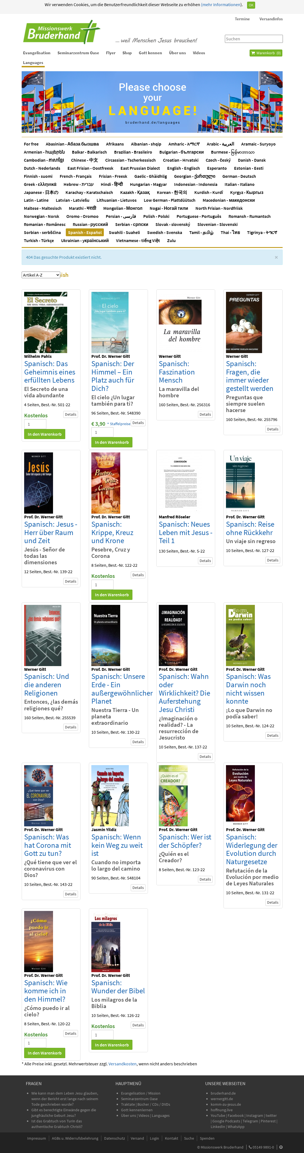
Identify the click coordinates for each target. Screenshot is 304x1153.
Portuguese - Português (199, 216)
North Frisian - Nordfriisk (219, 208)
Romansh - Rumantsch (249, 216)
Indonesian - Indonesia (195, 184)
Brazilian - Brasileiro (133, 152)
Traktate (128, 1104)
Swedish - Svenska (164, 232)
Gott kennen (150, 52)
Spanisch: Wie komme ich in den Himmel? (45, 991)
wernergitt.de (222, 1098)
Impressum (36, 1138)
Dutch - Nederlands (42, 168)
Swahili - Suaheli (124, 232)
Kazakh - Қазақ (135, 192)
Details (70, 414)
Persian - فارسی (121, 216)
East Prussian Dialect (140, 168)
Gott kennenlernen (137, 1109)
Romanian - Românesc (45, 224)
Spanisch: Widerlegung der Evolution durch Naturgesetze (251, 849)
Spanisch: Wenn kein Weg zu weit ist (117, 845)
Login (154, 1138)
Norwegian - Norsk (41, 216)
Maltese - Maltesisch (43, 208)
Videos (199, 52)
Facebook (236, 1115)
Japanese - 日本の (41, 192)
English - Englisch (183, 168)
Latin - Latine (36, 200)
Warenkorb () (266, 52)
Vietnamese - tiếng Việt (138, 240)
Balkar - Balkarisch (89, 152)
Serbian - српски (131, 224)
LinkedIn (218, 1126)
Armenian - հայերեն (44, 152)
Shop (127, 52)
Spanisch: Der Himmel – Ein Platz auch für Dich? (112, 376)
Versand (137, 1138)
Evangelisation (37, 52)
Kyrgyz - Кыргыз (246, 192)
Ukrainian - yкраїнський (85, 240)
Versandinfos (271, 18)
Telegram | (252, 1121)
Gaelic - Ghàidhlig (150, 176)
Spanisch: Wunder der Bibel (118, 987)
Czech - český (218, 160)
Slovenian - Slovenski (217, 224)
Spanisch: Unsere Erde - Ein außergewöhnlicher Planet (122, 688)
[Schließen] (276, 257)
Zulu (171, 240)
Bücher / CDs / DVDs (153, 1104)
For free (31, 144)
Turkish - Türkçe (39, 240)
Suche (189, 1138)
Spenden (207, 1138)
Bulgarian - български (181, 152)
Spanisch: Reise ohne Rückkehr (250, 528)
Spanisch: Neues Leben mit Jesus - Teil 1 (185, 532)
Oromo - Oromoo (82, 216)
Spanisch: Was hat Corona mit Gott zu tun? (47, 845)
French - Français (76, 176)
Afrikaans (115, 144)
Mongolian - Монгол (123, 208)
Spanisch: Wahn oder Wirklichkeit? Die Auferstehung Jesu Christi (184, 692)
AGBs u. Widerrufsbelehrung (75, 1138)
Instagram (254, 1115)
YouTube (218, 1115)
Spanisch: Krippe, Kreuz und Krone (112, 532)
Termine (242, 18)
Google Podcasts (226, 1121)
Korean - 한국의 (172, 192)
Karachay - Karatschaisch (89, 192)
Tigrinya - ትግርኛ (262, 232)
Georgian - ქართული (194, 176)
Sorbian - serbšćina (42, 232)
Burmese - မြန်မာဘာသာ (233, 152)
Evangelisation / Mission (140, 1093)
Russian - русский (90, 224)
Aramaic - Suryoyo (258, 144)
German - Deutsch (239, 176)
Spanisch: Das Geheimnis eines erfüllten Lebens (49, 372)
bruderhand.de (223, 1093)
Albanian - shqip (146, 144)
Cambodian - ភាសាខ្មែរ (44, 160)
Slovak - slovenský (172, 224)
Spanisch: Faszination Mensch (177, 372)
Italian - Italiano (240, 184)
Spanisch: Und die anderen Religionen (46, 684)
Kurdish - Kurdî (208, 192)
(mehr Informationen (220, 4)
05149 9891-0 (263, 1147)
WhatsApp (236, 1126)
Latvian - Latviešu (73, 200)
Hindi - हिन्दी (112, 184)
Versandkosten (123, 1063)
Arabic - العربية (220, 144)
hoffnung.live (222, 1109)
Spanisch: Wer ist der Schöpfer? (185, 841)
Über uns (177, 52)
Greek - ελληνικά (40, 184)
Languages (33, 62)
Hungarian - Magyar (148, 184)
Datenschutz (114, 1138)
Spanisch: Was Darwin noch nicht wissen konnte (248, 688)
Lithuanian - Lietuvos (117, 200)
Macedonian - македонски (229, 200)
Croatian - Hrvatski (181, 160)
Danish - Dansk (252, 160)
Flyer (110, 52)
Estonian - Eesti (248, 168)
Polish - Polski (156, 216)
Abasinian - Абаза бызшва (72, 144)
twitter (271, 1115)
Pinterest (268, 1121)
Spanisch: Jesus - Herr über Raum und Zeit (50, 532)
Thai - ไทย (230, 232)
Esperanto (217, 168)
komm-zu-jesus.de (226, 1104)
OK (251, 5)
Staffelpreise (120, 424)
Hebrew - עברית (79, 184)
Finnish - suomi (38, 176)
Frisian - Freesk (113, 176)
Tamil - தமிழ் (201, 232)
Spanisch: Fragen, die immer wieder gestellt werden (249, 376)
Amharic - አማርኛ (184, 144)
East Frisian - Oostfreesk (90, 168)
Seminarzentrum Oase (78, 52)
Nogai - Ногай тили (169, 208)
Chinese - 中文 (84, 160)
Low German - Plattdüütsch (169, 200)
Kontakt (171, 1138)
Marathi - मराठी (82, 208)
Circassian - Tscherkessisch (130, 160)
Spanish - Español (85, 232)
